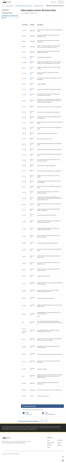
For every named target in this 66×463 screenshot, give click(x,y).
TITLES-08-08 (32, 314)
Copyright (59, 442)
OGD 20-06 (32, 89)
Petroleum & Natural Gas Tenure (23, 5)
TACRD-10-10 (32, 290)
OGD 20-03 (32, 106)
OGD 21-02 (32, 78)
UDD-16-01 (32, 204)
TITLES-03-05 (32, 361)
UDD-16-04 (32, 187)
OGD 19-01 (32, 128)
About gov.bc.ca (50, 442)
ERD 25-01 (32, 30)
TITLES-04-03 (32, 354)
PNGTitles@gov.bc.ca (50, 414)
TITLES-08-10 (32, 305)
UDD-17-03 (32, 160)
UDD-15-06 (32, 221)
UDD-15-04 (32, 236)
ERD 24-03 (32, 36)
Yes (42, 421)
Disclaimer (49, 444)
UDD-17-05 (32, 149)
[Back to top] (62, 456)
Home (48, 440)
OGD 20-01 (32, 117)
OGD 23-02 (32, 62)
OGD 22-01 (32, 68)
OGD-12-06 (32, 276)
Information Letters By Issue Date (10, 16)
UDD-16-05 (32, 181)
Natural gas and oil (8, 5)
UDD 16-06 (32, 176)
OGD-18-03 (32, 138)
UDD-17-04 (32, 155)
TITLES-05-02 (32, 346)
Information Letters (39, 5)
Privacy (48, 447)
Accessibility (59, 440)
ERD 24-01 (32, 46)
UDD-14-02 (32, 269)
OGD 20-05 (32, 94)
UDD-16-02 (32, 198)
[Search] (54, 2)
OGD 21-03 (32, 73)
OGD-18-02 (32, 144)
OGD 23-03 (32, 57)
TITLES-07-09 (32, 330)
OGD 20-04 (32, 100)
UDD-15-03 (32, 243)
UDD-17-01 (32, 171)
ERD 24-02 (32, 41)
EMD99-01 (32, 383)
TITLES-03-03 (32, 369)
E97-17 (31, 396)
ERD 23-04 (32, 52)
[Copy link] (62, 460)
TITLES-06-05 (32, 339)
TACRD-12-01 (32, 283)
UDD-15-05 (32, 229)
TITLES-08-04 (32, 322)
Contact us (59, 444)
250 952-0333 (29, 414)
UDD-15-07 (32, 215)
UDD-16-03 (32, 192)
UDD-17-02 (32, 165)
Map (38, 316)
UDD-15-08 (32, 209)
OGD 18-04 (32, 133)
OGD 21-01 (32, 84)
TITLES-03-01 (32, 376)
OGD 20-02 (32, 112)
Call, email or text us (10, 442)
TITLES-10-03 (32, 298)
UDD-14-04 (32, 263)
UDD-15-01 (32, 256)
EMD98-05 (32, 390)
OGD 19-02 (32, 122)
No (46, 421)
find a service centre (20, 442)
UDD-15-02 (32, 249)
